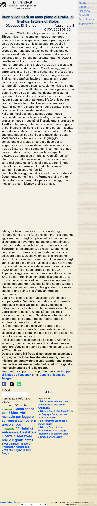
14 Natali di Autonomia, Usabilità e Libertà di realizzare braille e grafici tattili (19, 434)
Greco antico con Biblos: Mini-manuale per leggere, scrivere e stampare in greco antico (19, 416)
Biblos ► (84, 6)
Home (82, 2)
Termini (17, 502)
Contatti (84, 15)
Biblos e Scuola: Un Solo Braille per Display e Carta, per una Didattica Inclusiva (55, 414)
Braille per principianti (50, 437)
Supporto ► (86, 23)
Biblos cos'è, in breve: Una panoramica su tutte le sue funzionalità (53, 404)
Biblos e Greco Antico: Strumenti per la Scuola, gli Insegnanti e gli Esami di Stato (53, 430)
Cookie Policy (6, 502)
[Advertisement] (37, 207)
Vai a (16, 445)
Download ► (87, 19)
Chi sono (84, 11)
